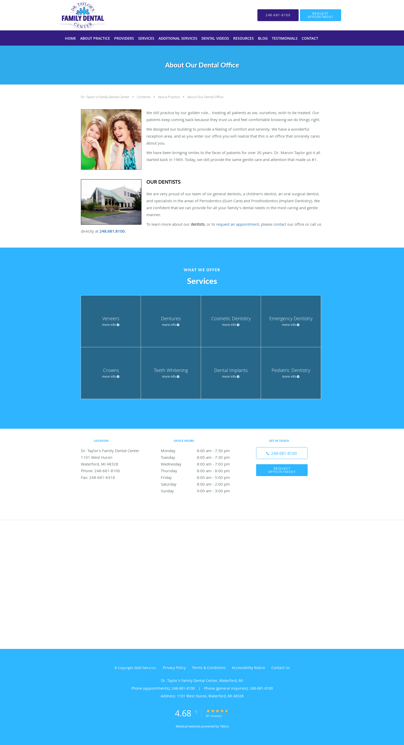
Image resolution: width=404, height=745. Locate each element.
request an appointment (237, 224)
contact (279, 224)
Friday (201, 477)
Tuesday (201, 457)
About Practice (169, 97)
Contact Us (280, 667)
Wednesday (201, 464)
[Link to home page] (75, 15)
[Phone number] (282, 453)
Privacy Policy (174, 667)
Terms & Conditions (209, 667)
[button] (320, 15)
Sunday (201, 490)
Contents (144, 97)
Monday (201, 450)
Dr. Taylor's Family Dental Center (105, 97)
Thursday (201, 470)
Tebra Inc (149, 667)
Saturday (201, 484)
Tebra (224, 726)
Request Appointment (282, 470)
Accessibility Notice (248, 667)
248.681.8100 (112, 231)
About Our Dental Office (205, 97)
